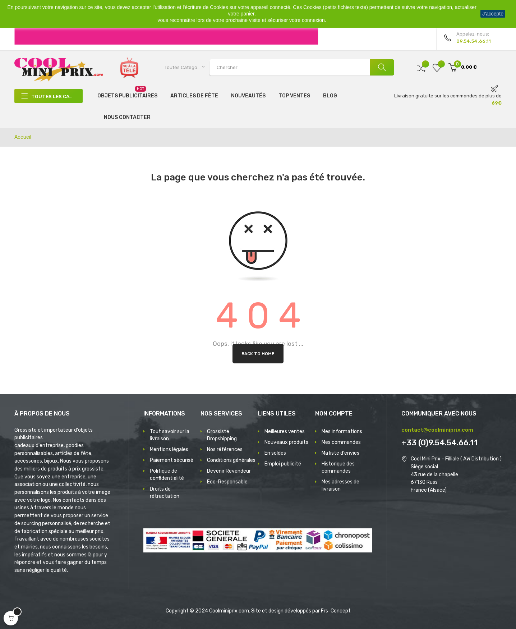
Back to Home (258, 353)
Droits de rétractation (164, 492)
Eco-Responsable (227, 482)
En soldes (275, 453)
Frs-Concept (336, 611)
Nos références (225, 449)
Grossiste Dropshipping (222, 435)
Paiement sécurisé (171, 460)
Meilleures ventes (284, 431)
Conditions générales (231, 460)
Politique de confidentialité (167, 474)
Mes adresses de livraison (340, 485)
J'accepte (492, 14)
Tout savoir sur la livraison (169, 435)
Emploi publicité (282, 464)
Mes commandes (341, 442)
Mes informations (342, 431)
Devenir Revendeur (229, 471)
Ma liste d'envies (340, 453)
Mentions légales (169, 449)
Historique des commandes (338, 467)
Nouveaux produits (286, 442)
